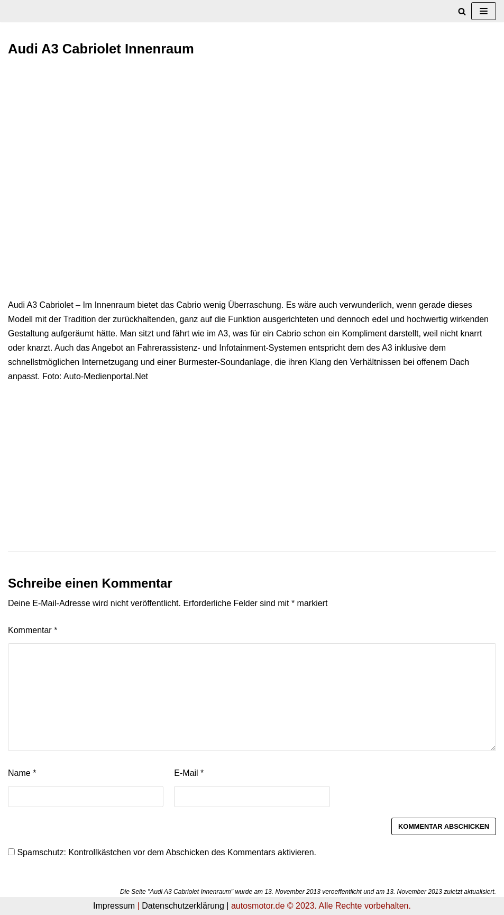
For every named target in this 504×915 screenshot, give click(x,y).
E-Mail (189, 772)
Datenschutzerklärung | (185, 905)
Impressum (114, 905)
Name (22, 772)
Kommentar (32, 630)
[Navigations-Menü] (483, 11)
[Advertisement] (252, 144)
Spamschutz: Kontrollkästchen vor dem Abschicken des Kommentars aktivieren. (162, 852)
